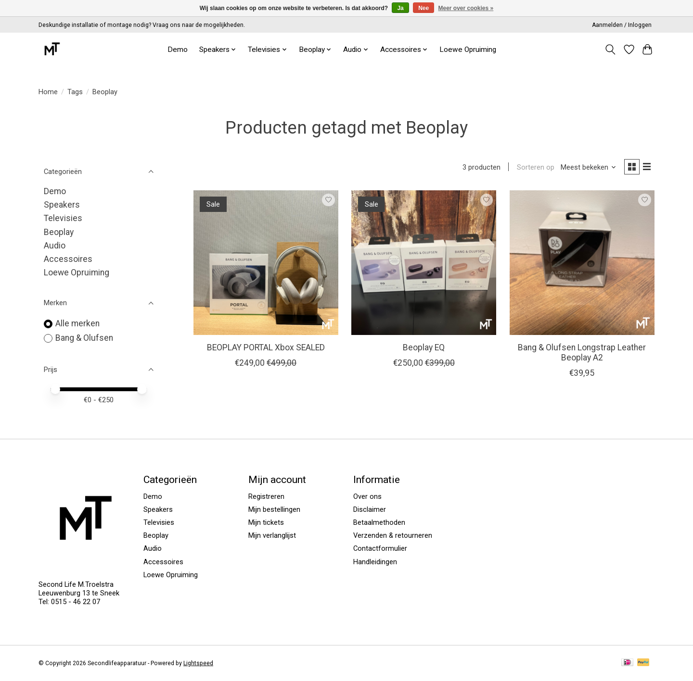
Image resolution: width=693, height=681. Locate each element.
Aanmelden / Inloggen (622, 25)
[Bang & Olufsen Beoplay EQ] (423, 264)
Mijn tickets (266, 522)
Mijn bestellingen (274, 509)
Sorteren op (532, 168)
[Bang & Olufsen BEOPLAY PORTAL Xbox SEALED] (265, 264)
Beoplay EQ (424, 349)
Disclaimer (369, 509)
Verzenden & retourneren (392, 535)
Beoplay (59, 232)
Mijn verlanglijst (272, 535)
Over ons (367, 496)
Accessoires (68, 259)
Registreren (266, 496)
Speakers (62, 205)
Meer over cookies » (466, 8)
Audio (54, 245)
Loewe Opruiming (467, 49)
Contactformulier (380, 548)
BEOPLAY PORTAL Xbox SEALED (266, 349)
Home (48, 91)
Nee (423, 8)
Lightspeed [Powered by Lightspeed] (198, 663)
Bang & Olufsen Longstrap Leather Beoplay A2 (582, 354)
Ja (400, 8)
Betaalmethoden (379, 522)
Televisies (63, 218)
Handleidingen (375, 561)
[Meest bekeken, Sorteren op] (586, 168)
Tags (75, 91)
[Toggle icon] (610, 49)
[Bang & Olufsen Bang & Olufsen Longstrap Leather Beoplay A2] (582, 264)
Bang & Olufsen (84, 338)
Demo (177, 49)
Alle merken (77, 323)
